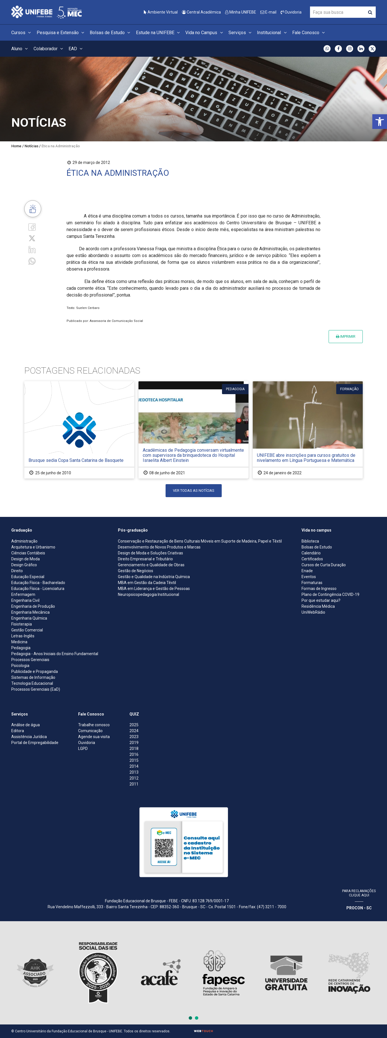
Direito (17, 571)
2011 (133, 784)
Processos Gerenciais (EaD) (35, 689)
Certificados (312, 559)
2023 (133, 736)
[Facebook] (32, 226)
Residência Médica (318, 606)
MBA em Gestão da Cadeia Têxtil (147, 582)
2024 (133, 730)
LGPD (83, 748)
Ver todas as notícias (193, 490)
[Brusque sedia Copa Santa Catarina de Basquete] (79, 430)
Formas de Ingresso (319, 588)
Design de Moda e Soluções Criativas (150, 553)
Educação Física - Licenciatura (37, 588)
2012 (133, 778)
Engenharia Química (29, 618)
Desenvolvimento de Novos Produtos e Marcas (159, 547)
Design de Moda (25, 559)
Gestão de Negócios (135, 571)
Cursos (21, 32)
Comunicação (90, 730)
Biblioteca (310, 541)
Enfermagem (23, 594)
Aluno (20, 48)
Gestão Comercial (27, 630)
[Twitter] (32, 238)
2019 (133, 742)
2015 (133, 760)
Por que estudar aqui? (321, 600)
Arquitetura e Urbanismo (33, 547)
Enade (307, 571)
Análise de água (25, 725)
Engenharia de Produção (33, 606)
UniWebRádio (313, 612)
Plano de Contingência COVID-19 (330, 594)
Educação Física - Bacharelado (38, 582)
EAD (76, 48)
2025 (133, 725)
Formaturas (312, 582)
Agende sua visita (94, 736)
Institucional (272, 32)
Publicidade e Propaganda (34, 671)
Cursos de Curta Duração (324, 565)
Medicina (19, 642)
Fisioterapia (21, 624)
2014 (133, 766)
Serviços (240, 32)
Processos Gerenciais (30, 659)
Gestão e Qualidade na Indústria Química (154, 576)
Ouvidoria (291, 12)
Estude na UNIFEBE (158, 32)
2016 (133, 754)
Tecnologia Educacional (32, 683)
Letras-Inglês (22, 636)
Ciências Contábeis (28, 553)
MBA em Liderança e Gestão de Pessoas (154, 588)
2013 (133, 772)
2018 (133, 748)
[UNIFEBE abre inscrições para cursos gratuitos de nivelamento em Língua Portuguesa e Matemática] (308, 430)
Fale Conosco (309, 32)
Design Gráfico (24, 565)
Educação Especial (27, 576)
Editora (17, 730)
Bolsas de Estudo (111, 32)
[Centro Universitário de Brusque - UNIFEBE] (46, 11)
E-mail (268, 12)
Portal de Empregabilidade (34, 742)
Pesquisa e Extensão (61, 32)
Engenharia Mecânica (30, 612)
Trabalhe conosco (94, 725)
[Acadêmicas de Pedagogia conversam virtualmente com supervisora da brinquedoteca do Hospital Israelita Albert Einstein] (193, 430)
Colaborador (49, 48)
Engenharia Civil (25, 600)
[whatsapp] (32, 260)
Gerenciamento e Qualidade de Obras (151, 565)
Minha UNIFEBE (240, 12)
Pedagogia (20, 648)
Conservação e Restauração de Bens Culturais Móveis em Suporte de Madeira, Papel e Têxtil (200, 541)
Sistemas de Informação (33, 677)
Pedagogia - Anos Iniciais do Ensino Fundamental (54, 653)
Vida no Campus (204, 32)
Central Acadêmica (201, 12)
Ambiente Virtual (161, 12)
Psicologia (20, 665)
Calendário (311, 553)
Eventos (309, 576)
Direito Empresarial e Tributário (145, 559)
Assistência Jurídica (29, 736)
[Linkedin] (32, 249)
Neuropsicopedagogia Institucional (148, 594)
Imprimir (345, 336)
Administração (24, 541)
